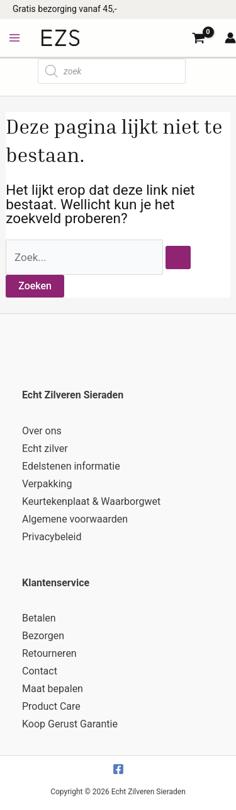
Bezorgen (43, 636)
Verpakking (47, 484)
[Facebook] (118, 769)
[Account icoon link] (230, 37)
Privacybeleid (51, 537)
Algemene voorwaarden (75, 519)
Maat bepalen (52, 689)
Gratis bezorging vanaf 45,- (65, 9)
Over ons (42, 431)
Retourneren (49, 653)
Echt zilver (45, 448)
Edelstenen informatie (71, 466)
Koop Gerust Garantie (70, 724)
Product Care (51, 706)
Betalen (39, 618)
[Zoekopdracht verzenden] (178, 257)
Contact (39, 671)
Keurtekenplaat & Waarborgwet (91, 501)
